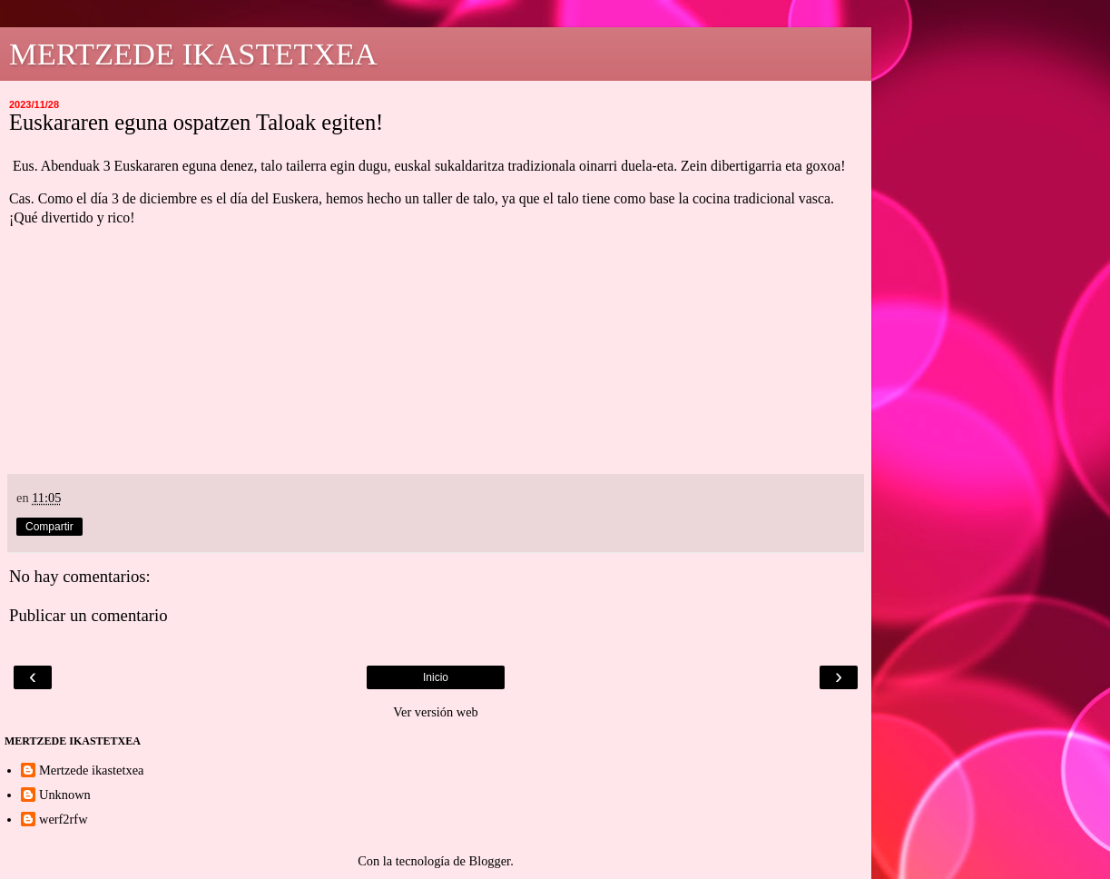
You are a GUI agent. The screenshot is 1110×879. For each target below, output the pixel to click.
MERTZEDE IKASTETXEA (193, 53)
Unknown (65, 794)
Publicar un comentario (88, 615)
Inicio (435, 677)
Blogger (490, 861)
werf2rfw (63, 819)
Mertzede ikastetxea (91, 770)
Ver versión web (435, 712)
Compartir (49, 526)
